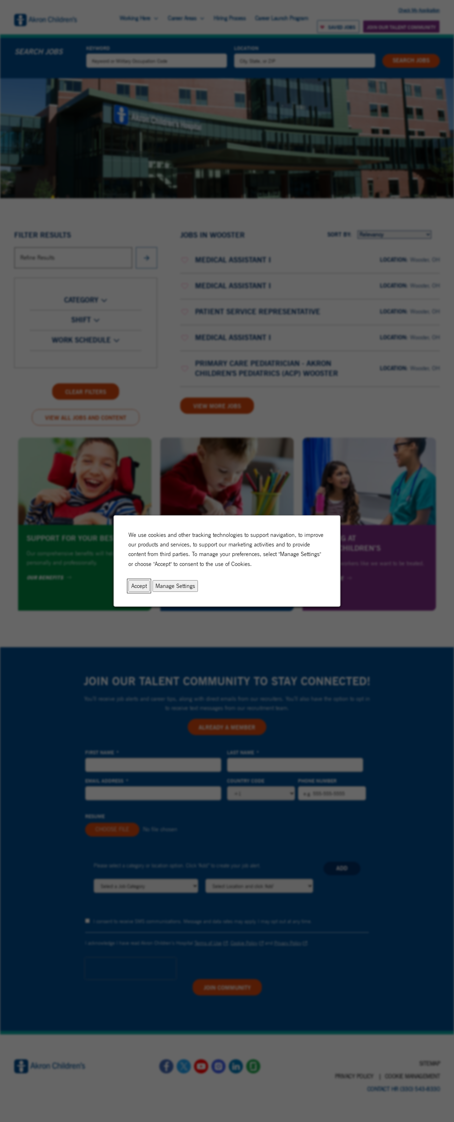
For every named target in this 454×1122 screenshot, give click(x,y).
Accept (139, 586)
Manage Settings (175, 586)
